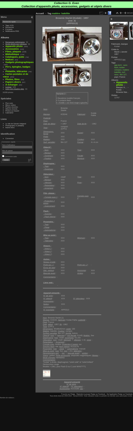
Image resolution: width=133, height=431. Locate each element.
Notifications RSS (12, 31)
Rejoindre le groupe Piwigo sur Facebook (90, 394)
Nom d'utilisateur (8, 145)
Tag (49, 13)
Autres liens (9, 127)
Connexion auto (9, 156)
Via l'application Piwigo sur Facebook (119, 394)
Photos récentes (11, 107)
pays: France (119, 77)
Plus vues (9, 103)
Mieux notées (10, 105)
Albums (5, 37)
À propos (8, 29)
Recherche (9, 27)
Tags (7, 25)
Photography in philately (14, 125)
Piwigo (72, 394)
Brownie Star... (122, 92)
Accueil (40, 13)
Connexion (9, 138)
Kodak (118, 90)
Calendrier (9, 113)
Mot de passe (7, 150)
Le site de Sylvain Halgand (15, 124)
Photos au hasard (12, 111)
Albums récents (11, 109)
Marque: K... (121, 87)
